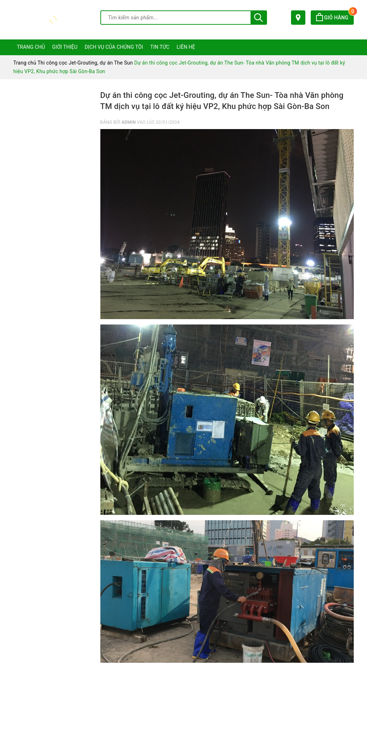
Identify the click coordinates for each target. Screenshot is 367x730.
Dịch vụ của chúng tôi (114, 47)
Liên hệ (186, 47)
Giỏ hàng (335, 17)
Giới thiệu (65, 47)
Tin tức (160, 47)
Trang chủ (31, 47)
